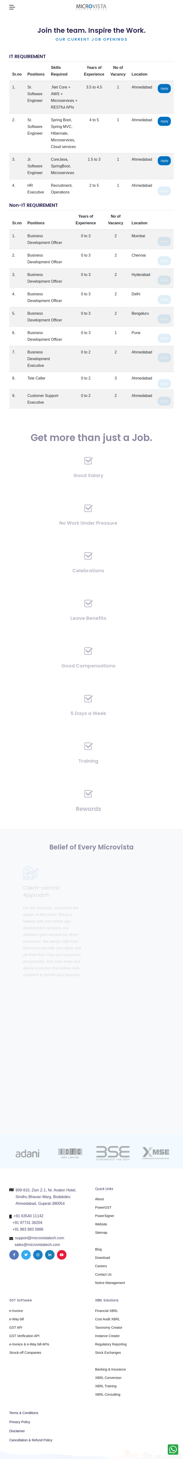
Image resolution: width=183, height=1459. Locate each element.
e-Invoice (16, 1313)
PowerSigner (104, 1218)
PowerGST (103, 1210)
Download (102, 1260)
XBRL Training (106, 1389)
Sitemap (101, 1235)
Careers (101, 1269)
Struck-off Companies (25, 1355)
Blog (98, 1252)
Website (101, 1227)
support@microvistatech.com (39, 1240)
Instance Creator (107, 1338)
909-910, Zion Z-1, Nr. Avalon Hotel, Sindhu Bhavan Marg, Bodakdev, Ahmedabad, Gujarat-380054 (45, 1199)
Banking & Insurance (110, 1372)
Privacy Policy (19, 1422)
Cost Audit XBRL (107, 1322)
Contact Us (103, 1277)
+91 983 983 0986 (27, 1232)
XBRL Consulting (107, 1397)
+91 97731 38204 (27, 1225)
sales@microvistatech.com (37, 1247)
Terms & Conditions (23, 1413)
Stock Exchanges (108, 1355)
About (99, 1202)
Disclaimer (17, 1431)
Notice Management (110, 1285)
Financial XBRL (106, 1313)
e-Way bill (16, 1322)
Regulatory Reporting (111, 1347)
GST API (15, 1330)
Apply (164, 89)
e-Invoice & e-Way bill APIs (29, 1347)
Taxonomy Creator (108, 1330)
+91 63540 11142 (28, 1218)
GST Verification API (24, 1338)
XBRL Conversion (108, 1380)
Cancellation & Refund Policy (30, 1440)
